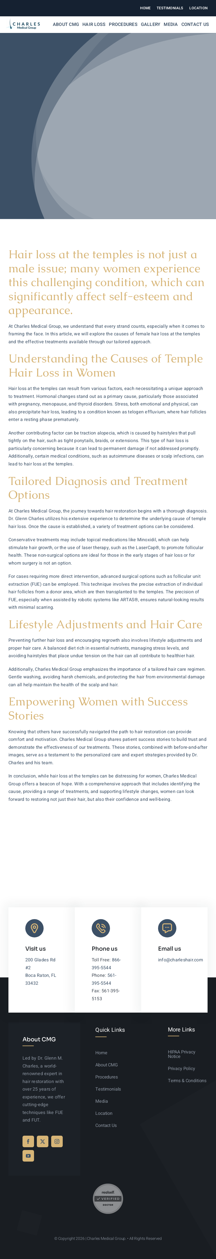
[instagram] (57, 1141)
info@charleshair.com (180, 960)
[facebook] (28, 1141)
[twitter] (42, 1141)
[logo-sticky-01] (23, 20)
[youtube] (28, 1156)
